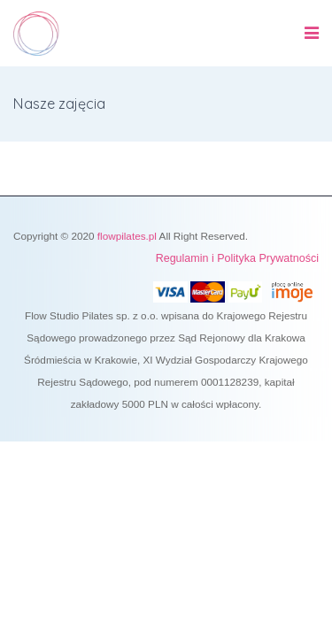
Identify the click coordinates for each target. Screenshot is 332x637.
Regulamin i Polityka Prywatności (237, 258)
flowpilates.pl (127, 236)
